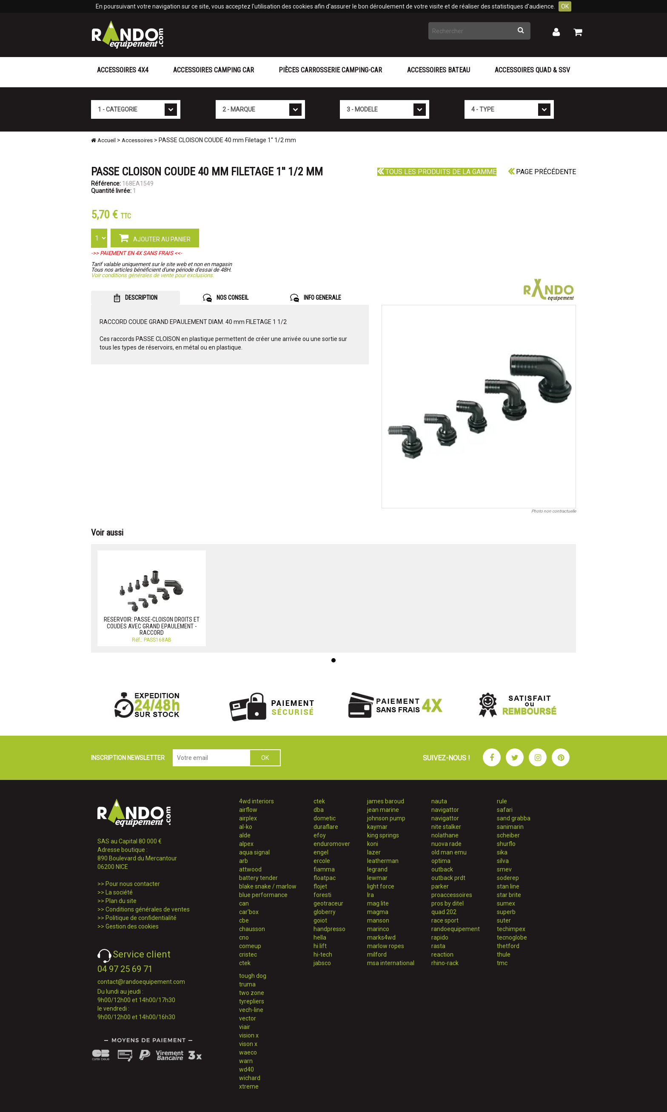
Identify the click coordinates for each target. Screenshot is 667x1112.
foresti (322, 894)
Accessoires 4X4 (122, 70)
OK (565, 6)
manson (378, 920)
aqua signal (254, 852)
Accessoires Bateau (438, 70)
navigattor (445, 809)
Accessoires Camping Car (213, 70)
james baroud (385, 801)
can (244, 903)
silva (503, 860)
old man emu (449, 852)
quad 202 (443, 912)
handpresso (329, 929)
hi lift (320, 946)
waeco (248, 1052)
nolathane (445, 835)
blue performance (263, 894)
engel (321, 852)
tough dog (252, 975)
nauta (439, 801)
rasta (438, 946)
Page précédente (542, 172)
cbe (244, 920)
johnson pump (386, 818)
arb (243, 860)
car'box (249, 912)
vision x (249, 1035)
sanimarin (510, 826)
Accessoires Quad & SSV (532, 70)
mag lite (378, 903)
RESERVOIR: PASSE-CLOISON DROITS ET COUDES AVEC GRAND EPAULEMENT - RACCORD (152, 626)
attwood (250, 869)
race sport (445, 920)
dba (319, 809)
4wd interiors (256, 801)
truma (247, 984)
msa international (390, 963)
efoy (320, 835)
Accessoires (137, 140)
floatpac (325, 877)
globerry (325, 912)
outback (442, 869)
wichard (249, 1078)
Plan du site (121, 900)
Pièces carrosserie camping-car (330, 70)
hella (320, 937)
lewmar (377, 877)
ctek (245, 963)
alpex (246, 843)
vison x (248, 1043)
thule (503, 954)
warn (246, 1061)
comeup (250, 946)
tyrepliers (251, 1001)
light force (380, 886)
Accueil (103, 140)
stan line (508, 886)
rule (502, 801)
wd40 (246, 1069)
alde (245, 835)
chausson (252, 929)
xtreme (249, 1086)
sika (502, 852)
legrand (377, 869)
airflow (248, 809)
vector (247, 1018)
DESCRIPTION (135, 298)
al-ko (245, 826)
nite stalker (446, 826)
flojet (320, 886)
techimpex (511, 929)
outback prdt (448, 877)
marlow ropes (385, 946)
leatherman (383, 860)
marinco (378, 929)
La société (119, 892)
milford (377, 954)
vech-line (251, 1009)
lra (370, 894)
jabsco (322, 963)
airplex (248, 818)
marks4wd (381, 937)
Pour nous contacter (132, 883)
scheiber (508, 835)
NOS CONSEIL (225, 298)
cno (244, 937)
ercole (322, 860)
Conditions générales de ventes (147, 909)
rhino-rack (445, 963)
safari (505, 809)
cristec (248, 954)
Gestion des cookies (132, 926)
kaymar (377, 826)
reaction (442, 954)
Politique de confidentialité (141, 917)
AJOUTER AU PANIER (155, 237)
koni (372, 843)
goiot (320, 920)
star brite (509, 894)
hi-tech (323, 954)
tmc (502, 963)
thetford (508, 946)
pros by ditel (447, 903)
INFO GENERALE (315, 298)
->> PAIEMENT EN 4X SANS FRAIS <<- (136, 253)
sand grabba (513, 818)
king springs (383, 835)
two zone (251, 992)
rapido (439, 937)
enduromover (332, 843)
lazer (374, 852)
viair (244, 1026)
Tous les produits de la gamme (436, 172)
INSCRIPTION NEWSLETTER (128, 757)
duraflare (326, 826)
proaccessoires (451, 894)
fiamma (324, 869)
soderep (508, 877)
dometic (325, 818)
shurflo (506, 843)
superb (506, 912)
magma (377, 912)
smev (504, 869)
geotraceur (328, 903)
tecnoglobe (512, 937)
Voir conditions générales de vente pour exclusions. (152, 275)
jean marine (383, 809)
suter (504, 920)
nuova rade (446, 843)
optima (440, 860)
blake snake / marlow (267, 886)
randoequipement (455, 929)
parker (440, 886)
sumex (506, 903)
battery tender (258, 877)
